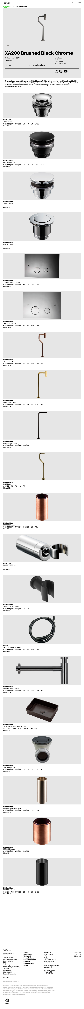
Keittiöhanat (28, 954)
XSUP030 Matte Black (11, 607)
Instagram (77, 952)
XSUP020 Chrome (9, 566)
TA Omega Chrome (9, 323)
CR (6, 65)
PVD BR (34, 728)
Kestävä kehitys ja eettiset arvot (9, 975)
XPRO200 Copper (9, 525)
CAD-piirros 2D (60, 60)
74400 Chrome (8, 122)
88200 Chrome (8, 244)
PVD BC (26, 728)
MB (10, 65)
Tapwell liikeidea (8, 957)
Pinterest (77, 956)
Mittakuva (58, 58)
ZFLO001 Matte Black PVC (12, 647)
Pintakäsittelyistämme (11, 959)
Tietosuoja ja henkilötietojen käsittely (11, 966)
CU (18, 65)
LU (14, 65)
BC (26, 65)
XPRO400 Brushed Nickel (12, 808)
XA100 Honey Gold (9, 402)
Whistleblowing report (8, 954)
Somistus (27, 962)
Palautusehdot (8, 970)
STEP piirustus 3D (61, 63)
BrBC (35, 65)
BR (22, 65)
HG (30, 65)
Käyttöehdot (7, 972)
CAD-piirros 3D (60, 62)
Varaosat (6, 978)
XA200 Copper (8, 361)
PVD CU (18, 728)
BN (39, 65)
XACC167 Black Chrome (11, 688)
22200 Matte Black (9, 767)
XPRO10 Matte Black (10, 890)
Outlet (26, 965)
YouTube (78, 954)
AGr (43, 65)
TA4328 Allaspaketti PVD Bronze (14, 726)
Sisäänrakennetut (30, 960)
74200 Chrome (8, 204)
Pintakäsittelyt (29, 963)
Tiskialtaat (27, 956)
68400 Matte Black (9, 163)
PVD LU (11, 728)
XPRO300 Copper (9, 849)
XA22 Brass (7, 484)
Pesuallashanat (29, 958)
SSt (4, 728)
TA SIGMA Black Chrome (11, 282)
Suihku (26, 952)
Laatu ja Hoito (8, 961)
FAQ (4, 963)
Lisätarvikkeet (22, 7)
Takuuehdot (7, 968)
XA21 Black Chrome (10, 443)
